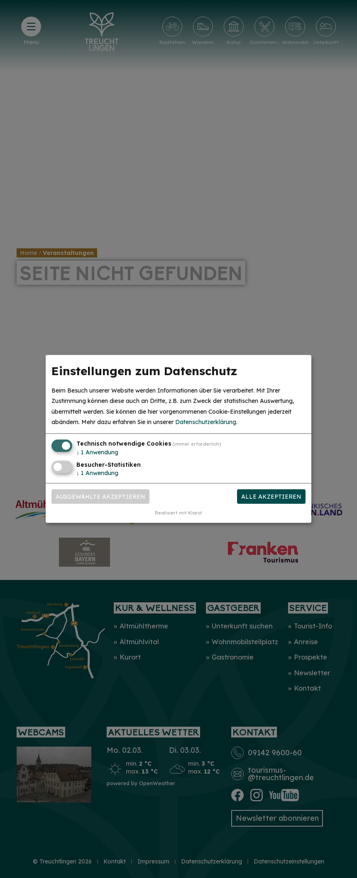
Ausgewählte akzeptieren (100, 496)
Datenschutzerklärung (205, 422)
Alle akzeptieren (271, 496)
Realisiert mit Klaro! (178, 513)
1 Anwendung (97, 452)
